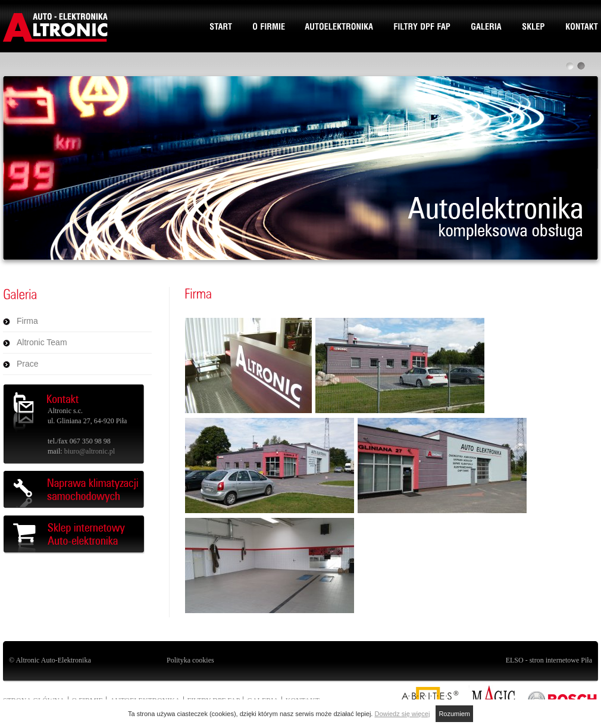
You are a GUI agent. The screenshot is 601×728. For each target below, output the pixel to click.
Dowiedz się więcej (402, 713)
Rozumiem (454, 713)
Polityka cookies (190, 660)
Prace (28, 363)
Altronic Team (42, 342)
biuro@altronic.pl (89, 451)
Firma (27, 321)
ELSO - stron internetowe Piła (549, 660)
